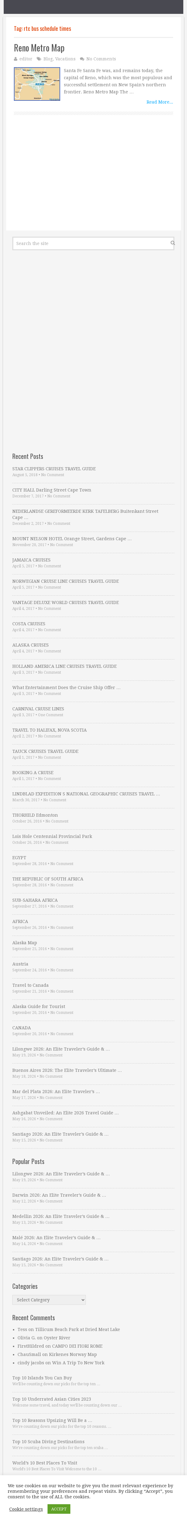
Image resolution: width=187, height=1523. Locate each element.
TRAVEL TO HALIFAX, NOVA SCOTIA (49, 730)
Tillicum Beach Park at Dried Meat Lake (77, 1329)
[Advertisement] (93, 180)
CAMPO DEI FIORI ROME (77, 1346)
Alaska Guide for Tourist (38, 1006)
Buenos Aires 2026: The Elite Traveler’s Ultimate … (67, 1070)
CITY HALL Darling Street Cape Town (51, 490)
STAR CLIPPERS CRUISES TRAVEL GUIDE (54, 468)
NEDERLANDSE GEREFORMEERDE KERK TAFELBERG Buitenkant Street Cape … (85, 514)
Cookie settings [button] (26, 1509)
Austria (20, 964)
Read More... (160, 102)
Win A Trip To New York (78, 1362)
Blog (48, 58)
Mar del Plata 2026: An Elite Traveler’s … (56, 1091)
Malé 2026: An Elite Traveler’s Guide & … (56, 1237)
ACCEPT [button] (59, 1509)
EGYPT (19, 857)
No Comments (101, 58)
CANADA (21, 1027)
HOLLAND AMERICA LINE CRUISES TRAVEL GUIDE (64, 666)
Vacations (65, 58)
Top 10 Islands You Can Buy (42, 1377)
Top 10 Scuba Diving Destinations (48, 1441)
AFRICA (20, 921)
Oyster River (57, 1337)
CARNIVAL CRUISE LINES (38, 708)
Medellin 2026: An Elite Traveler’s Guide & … (61, 1216)
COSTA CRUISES (28, 623)
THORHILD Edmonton (35, 815)
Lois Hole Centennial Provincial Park (52, 836)
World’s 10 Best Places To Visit (44, 1462)
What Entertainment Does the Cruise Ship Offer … (66, 687)
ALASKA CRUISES (30, 645)
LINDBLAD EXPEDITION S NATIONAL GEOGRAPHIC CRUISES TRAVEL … (86, 793)
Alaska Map (24, 942)
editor (25, 58)
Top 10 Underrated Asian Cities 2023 (51, 1399)
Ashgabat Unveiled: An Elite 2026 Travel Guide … (65, 1112)
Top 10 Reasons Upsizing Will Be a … (52, 1420)
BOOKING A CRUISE (32, 772)
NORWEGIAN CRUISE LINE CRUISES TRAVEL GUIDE (65, 581)
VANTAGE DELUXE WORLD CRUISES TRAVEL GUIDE (65, 602)
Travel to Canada (30, 985)
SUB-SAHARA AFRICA (35, 900)
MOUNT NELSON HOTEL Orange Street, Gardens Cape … (72, 538)
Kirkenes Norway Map (73, 1354)
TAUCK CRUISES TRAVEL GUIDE (45, 751)
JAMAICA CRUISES (31, 559)
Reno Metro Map (39, 47)
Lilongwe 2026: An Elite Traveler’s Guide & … (61, 1049)
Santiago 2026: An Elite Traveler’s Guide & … (60, 1134)
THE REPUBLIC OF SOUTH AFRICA (47, 878)
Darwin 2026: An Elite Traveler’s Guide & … (59, 1195)
